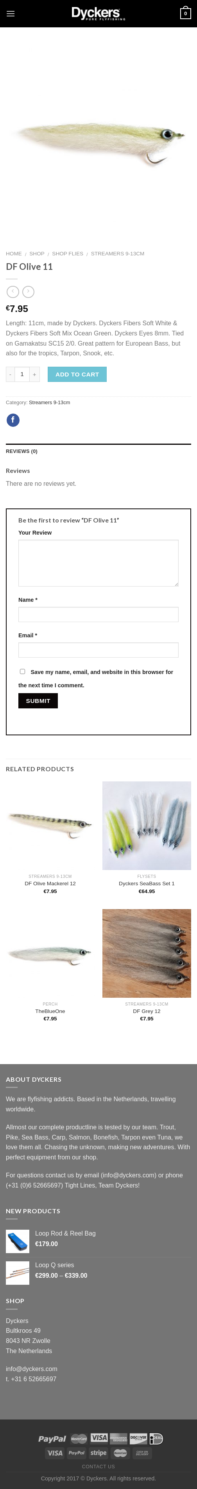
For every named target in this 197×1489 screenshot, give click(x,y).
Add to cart (77, 374)
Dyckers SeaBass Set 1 (147, 883)
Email (27, 635)
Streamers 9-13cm (118, 254)
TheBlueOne (50, 1011)
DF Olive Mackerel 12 (50, 883)
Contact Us (98, 1466)
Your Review (35, 533)
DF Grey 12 (146, 1011)
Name (28, 600)
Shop (37, 254)
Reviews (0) (22, 451)
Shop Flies (67, 254)
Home (14, 254)
